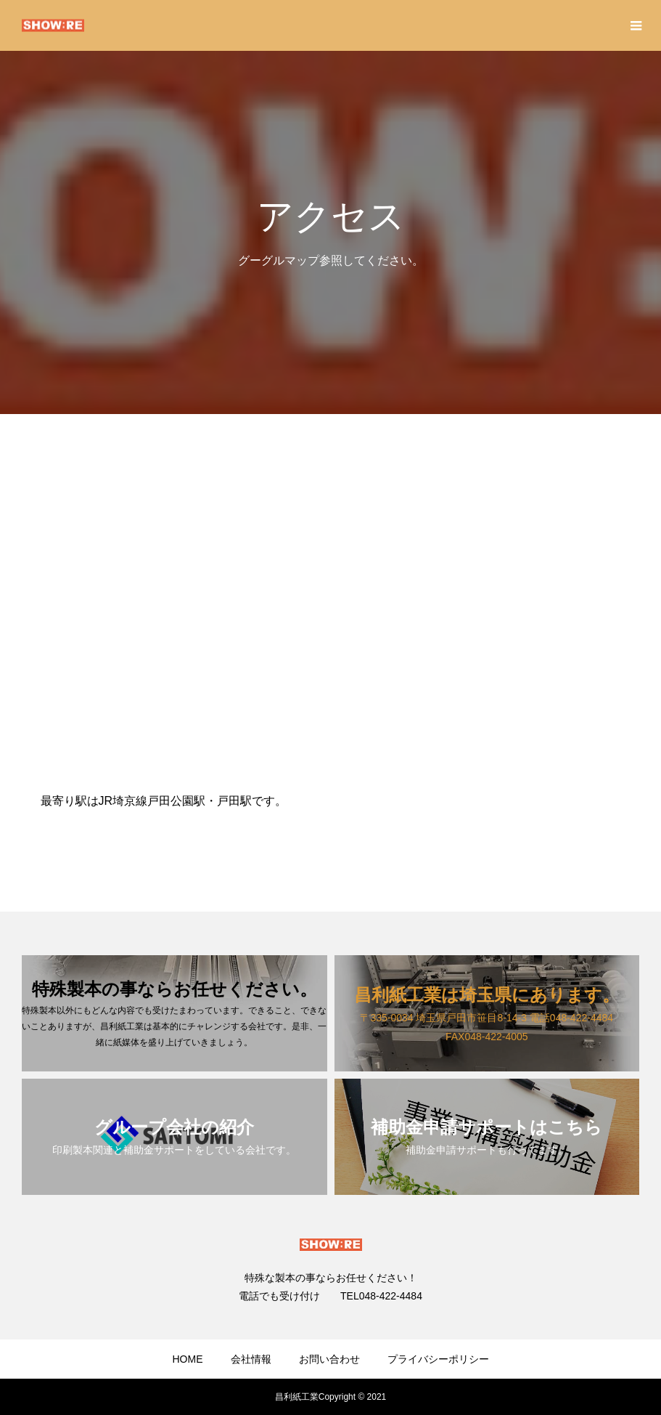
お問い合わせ (329, 1359)
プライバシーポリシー (438, 1359)
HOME (188, 1359)
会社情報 (251, 1359)
